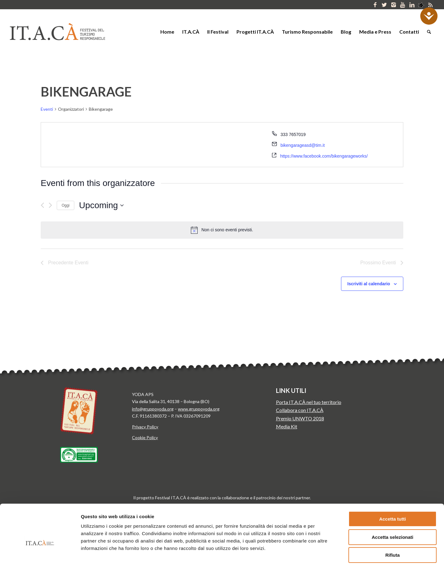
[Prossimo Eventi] (50, 205)
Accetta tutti (392, 483)
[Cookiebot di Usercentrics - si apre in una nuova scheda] (40, 553)
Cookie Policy (145, 437)
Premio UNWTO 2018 (300, 418)
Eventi (47, 109)
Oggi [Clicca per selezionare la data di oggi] (65, 205)
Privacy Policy (145, 426)
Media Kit (286, 426)
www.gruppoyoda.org (199, 408)
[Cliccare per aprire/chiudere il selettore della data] (101, 205)
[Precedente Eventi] (42, 205)
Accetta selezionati (392, 501)
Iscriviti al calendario (368, 283)
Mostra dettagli (323, 552)
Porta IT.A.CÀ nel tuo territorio (308, 402)
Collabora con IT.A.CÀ (299, 410)
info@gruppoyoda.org (153, 408)
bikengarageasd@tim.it (303, 145)
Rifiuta (392, 519)
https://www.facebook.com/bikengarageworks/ (324, 156)
